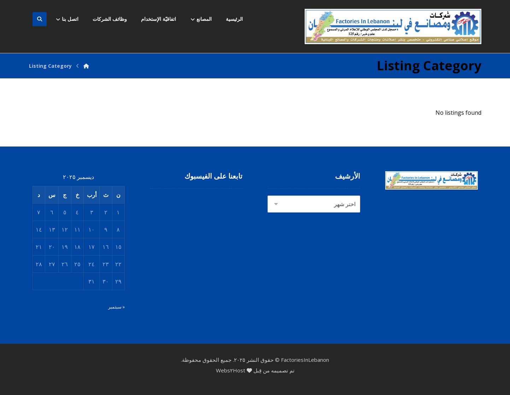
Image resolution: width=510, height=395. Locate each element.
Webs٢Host (230, 370)
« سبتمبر (116, 307)
